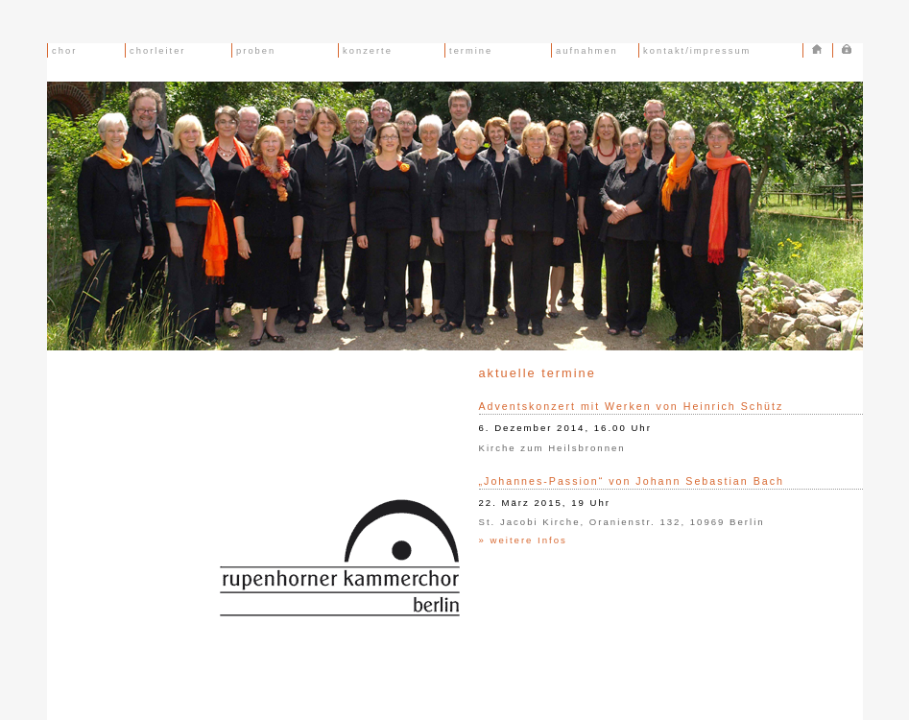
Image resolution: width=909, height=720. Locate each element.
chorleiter (156, 51)
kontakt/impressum (695, 51)
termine (469, 51)
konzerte (366, 51)
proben (254, 51)
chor (63, 51)
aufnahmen (585, 51)
